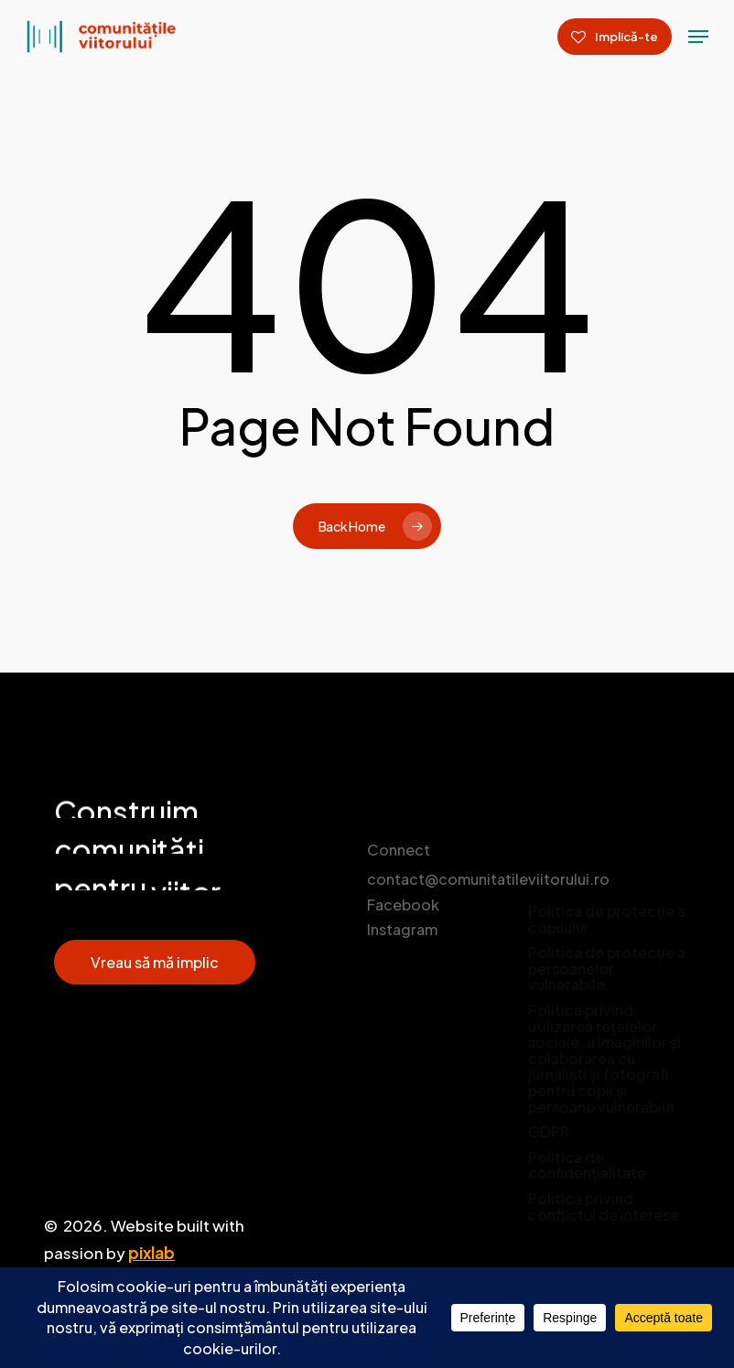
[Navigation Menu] (698, 36)
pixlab (151, 1253)
